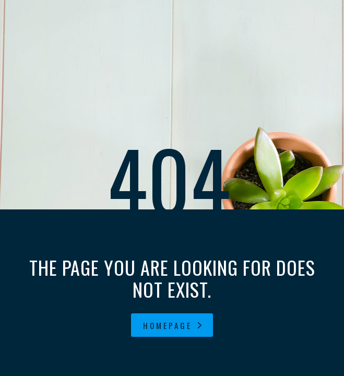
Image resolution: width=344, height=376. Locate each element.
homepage (173, 325)
